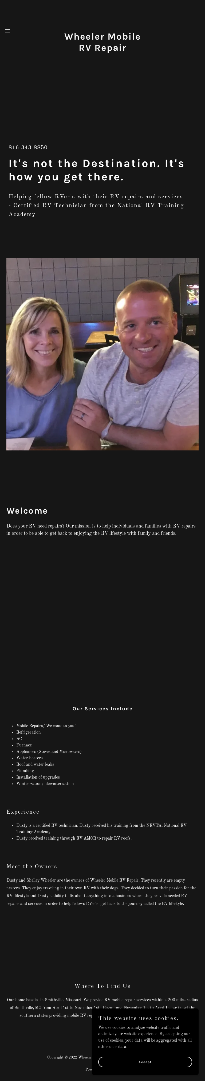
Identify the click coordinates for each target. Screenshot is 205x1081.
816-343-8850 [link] (28, 148)
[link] (102, 50)
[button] (11, 31)
